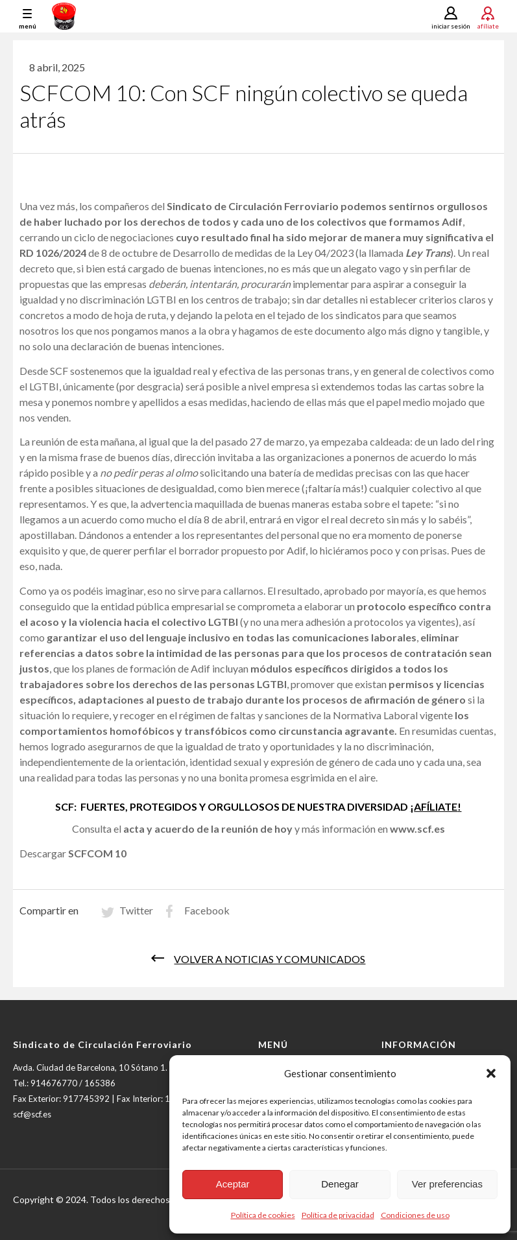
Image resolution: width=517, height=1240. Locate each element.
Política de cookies (263, 1215)
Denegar (340, 1183)
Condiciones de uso (415, 1215)
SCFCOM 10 (97, 858)
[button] (491, 1073)
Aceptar (233, 1183)
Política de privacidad (338, 1215)
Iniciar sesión (450, 26)
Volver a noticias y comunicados (269, 963)
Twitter (136, 915)
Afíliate (488, 25)
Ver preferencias (447, 1183)
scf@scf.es (32, 1119)
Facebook (207, 915)
